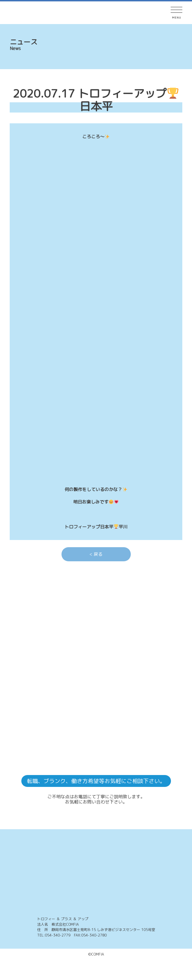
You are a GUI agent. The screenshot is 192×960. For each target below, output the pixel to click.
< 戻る (96, 554)
